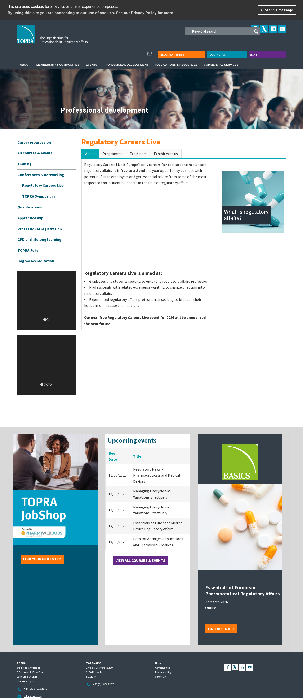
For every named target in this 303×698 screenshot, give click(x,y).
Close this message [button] (277, 10)
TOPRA (62, 38)
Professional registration (40, 228)
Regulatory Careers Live (43, 185)
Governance (162, 667)
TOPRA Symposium (38, 196)
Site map (160, 676)
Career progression (34, 142)
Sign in (254, 54)
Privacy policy (163, 672)
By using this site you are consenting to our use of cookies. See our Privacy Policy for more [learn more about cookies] (90, 13)
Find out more (221, 628)
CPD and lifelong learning (40, 239)
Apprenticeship (30, 218)
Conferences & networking (41, 174)
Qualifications (30, 207)
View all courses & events (140, 560)
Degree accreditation (36, 261)
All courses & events (35, 153)
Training (25, 163)
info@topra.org (33, 696)
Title (137, 456)
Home (158, 663)
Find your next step (42, 558)
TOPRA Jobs (28, 250)
